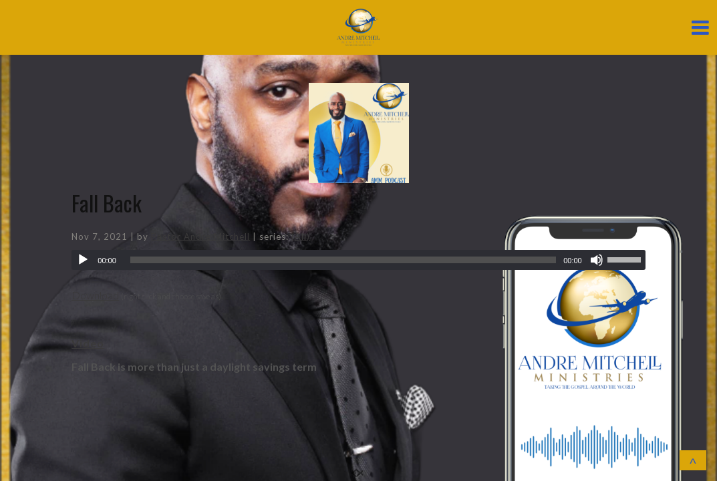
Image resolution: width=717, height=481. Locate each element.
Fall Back (106, 202)
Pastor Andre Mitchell (200, 236)
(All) (300, 236)
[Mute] (596, 260)
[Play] (83, 260)
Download (95, 295)
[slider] (343, 260)
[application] (358, 260)
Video (87, 343)
